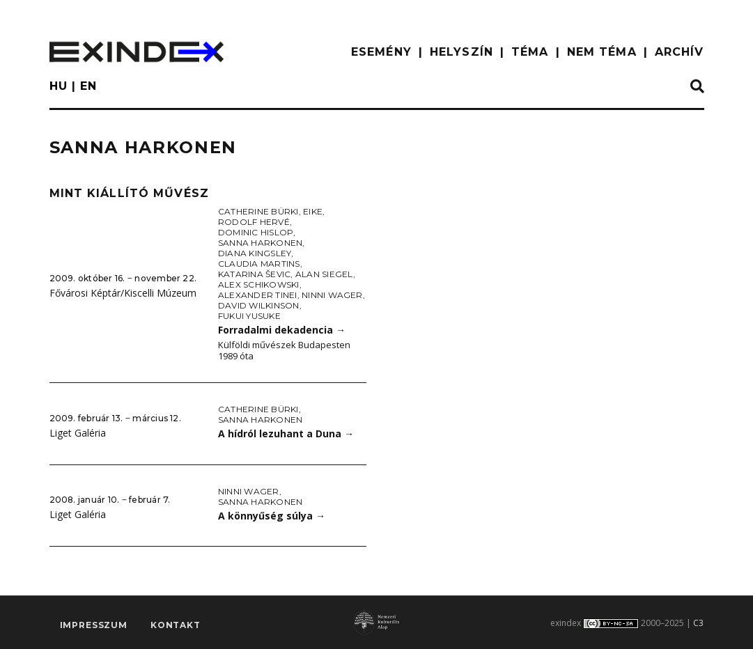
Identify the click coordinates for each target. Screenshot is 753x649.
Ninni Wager (332, 295)
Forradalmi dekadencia (282, 329)
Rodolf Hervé (254, 222)
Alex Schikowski (259, 284)
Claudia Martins (259, 263)
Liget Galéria (77, 432)
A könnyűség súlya (271, 515)
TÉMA (529, 51)
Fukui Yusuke (249, 316)
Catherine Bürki (258, 211)
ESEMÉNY (381, 51)
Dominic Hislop (255, 232)
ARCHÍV (679, 51)
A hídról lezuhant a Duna (286, 433)
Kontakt (175, 625)
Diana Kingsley (254, 253)
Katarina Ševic (254, 274)
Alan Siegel (324, 274)
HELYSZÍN (461, 51)
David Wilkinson (259, 305)
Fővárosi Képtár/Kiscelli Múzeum (122, 292)
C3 (698, 623)
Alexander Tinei (257, 295)
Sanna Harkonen (260, 242)
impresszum (93, 625)
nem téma (602, 51)
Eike (313, 211)
